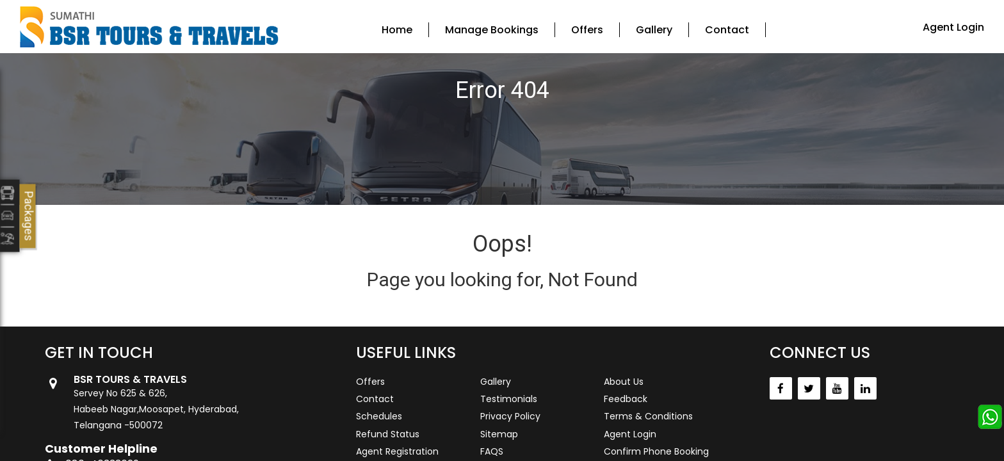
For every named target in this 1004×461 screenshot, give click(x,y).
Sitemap (499, 434)
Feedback (625, 398)
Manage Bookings (491, 30)
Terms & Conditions (648, 416)
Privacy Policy (510, 416)
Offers (587, 30)
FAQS (491, 451)
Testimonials (508, 398)
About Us (624, 381)
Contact (727, 30)
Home (397, 30)
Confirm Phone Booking (656, 451)
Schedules (379, 416)
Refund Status (387, 434)
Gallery (654, 30)
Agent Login (953, 27)
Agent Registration (397, 451)
